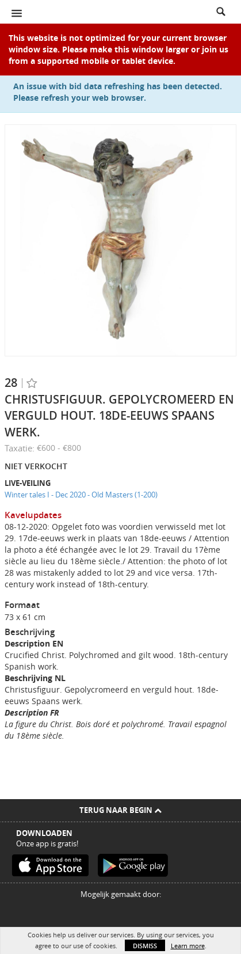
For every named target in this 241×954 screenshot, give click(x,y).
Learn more (188, 945)
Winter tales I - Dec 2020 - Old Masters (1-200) (81, 494)
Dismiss (145, 945)
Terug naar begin (120, 810)
